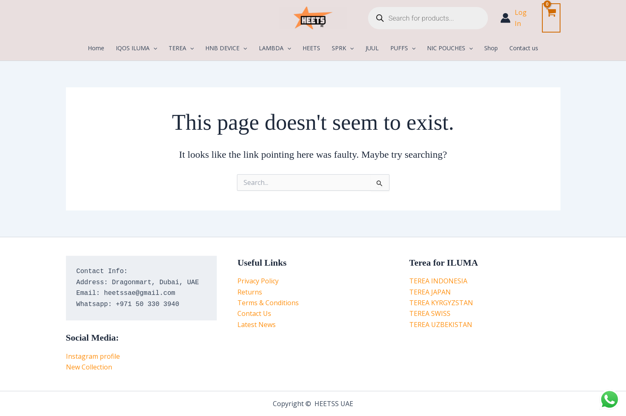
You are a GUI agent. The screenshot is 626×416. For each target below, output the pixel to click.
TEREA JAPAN (430, 292)
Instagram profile (93, 356)
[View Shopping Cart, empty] (551, 18)
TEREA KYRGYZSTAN (441, 302)
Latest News (256, 324)
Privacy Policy (258, 280)
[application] (153, 48)
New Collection (89, 367)
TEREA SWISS (429, 313)
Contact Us (254, 313)
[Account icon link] (517, 18)
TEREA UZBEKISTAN (440, 324)
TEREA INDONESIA (438, 280)
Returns (249, 292)
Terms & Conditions (268, 302)
